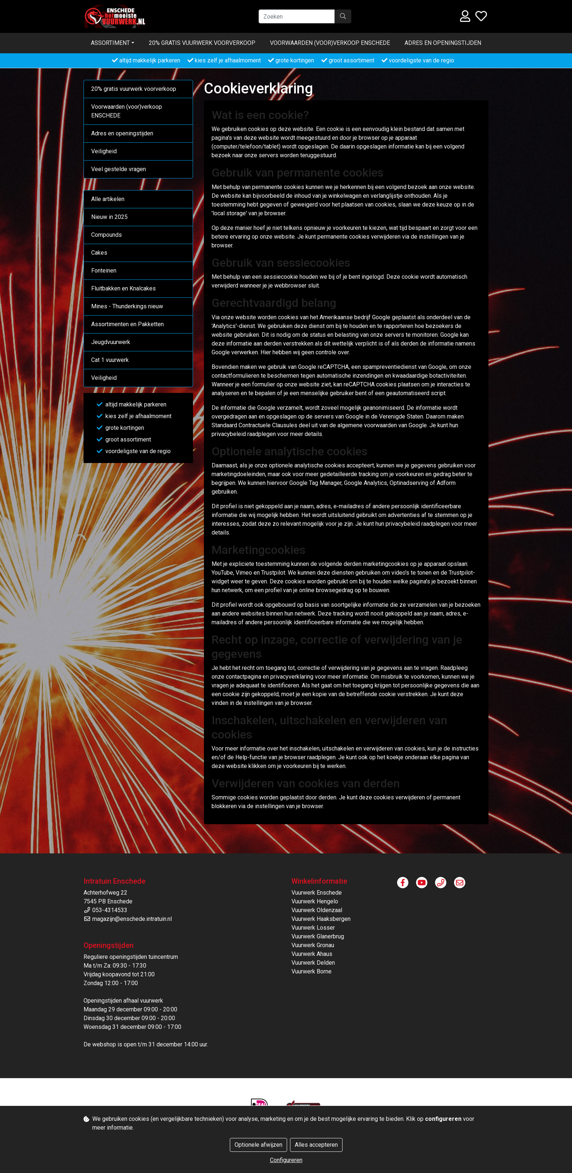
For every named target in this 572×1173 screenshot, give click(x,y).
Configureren (286, 1160)
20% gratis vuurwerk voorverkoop (202, 42)
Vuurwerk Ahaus (311, 953)
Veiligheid (104, 151)
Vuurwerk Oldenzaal (316, 910)
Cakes (99, 252)
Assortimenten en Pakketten (127, 324)
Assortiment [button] (110, 42)
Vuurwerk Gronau (312, 945)
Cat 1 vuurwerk (110, 359)
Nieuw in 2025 (109, 216)
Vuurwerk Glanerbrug (317, 936)
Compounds (106, 234)
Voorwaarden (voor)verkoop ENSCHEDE (330, 42)
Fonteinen (103, 270)
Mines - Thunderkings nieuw (127, 306)
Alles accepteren (316, 1144)
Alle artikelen (107, 199)
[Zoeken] (297, 16)
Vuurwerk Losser (313, 927)
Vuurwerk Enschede (316, 892)
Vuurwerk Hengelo (314, 901)
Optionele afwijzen (258, 1144)
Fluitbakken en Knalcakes (123, 288)
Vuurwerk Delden (313, 962)
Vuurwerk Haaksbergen (321, 918)
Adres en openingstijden (443, 42)
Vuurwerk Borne (311, 971)
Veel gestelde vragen (118, 169)
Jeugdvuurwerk (110, 342)
